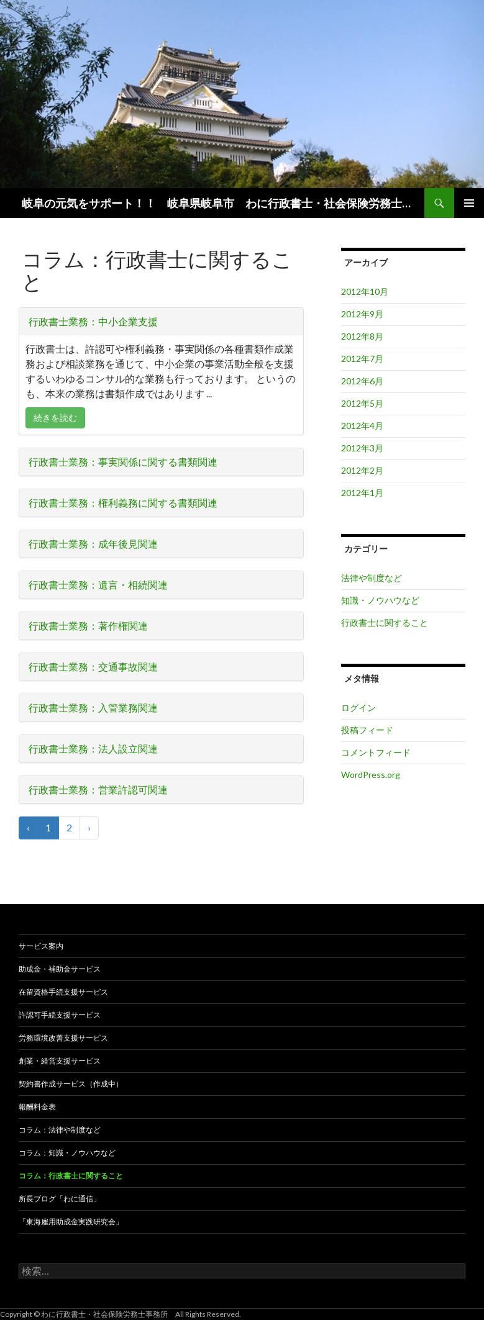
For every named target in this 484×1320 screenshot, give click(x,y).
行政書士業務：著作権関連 (88, 625)
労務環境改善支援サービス (63, 1037)
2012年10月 (364, 291)
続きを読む (55, 417)
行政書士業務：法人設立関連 (93, 748)
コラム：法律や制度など (60, 1129)
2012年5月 (362, 403)
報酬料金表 (37, 1106)
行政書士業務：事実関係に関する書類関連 (123, 462)
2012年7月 (362, 358)
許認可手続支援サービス (60, 1014)
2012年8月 (362, 336)
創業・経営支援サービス (60, 1060)
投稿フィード (367, 730)
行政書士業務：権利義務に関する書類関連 (123, 503)
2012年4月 (362, 425)
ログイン (358, 707)
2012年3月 (362, 448)
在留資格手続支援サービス (63, 992)
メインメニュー (469, 203)
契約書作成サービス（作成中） (71, 1083)
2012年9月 (362, 314)
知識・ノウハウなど (380, 600)
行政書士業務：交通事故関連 (93, 666)
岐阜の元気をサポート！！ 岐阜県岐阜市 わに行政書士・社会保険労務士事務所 (218, 203)
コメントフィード (376, 752)
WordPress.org (370, 774)
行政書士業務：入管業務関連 (93, 707)
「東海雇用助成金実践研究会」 (71, 1221)
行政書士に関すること (384, 622)
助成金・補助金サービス (60, 969)
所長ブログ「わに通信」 (60, 1198)
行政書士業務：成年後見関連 (93, 543)
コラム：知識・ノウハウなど (67, 1152)
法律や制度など (371, 577)
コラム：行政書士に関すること (71, 1175)
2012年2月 (362, 470)
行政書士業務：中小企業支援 (93, 321)
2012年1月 (362, 492)
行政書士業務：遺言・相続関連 (98, 584)
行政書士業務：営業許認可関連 (98, 789)
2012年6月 (362, 381)
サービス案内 (41, 946)
